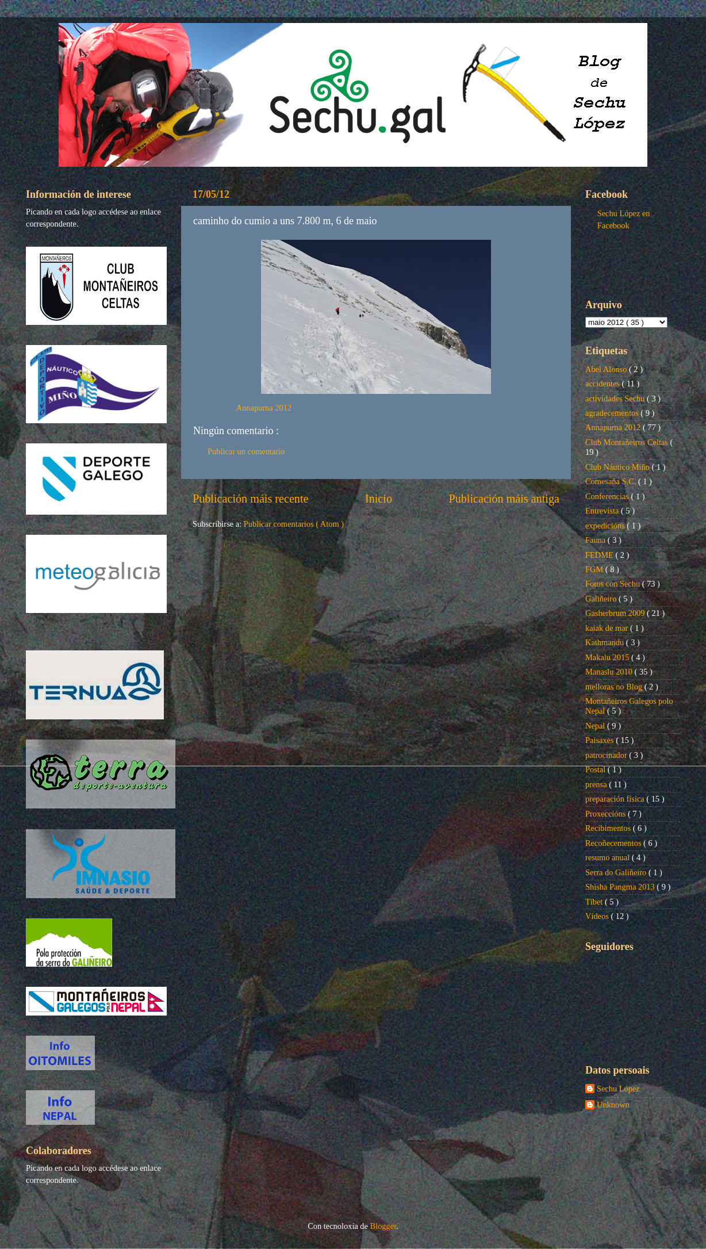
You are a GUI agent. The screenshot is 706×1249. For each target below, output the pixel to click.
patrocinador (607, 755)
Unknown (613, 1104)
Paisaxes (600, 740)
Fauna (596, 540)
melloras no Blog (614, 686)
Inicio (378, 498)
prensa (597, 784)
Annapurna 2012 (263, 407)
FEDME (600, 555)
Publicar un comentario (246, 451)
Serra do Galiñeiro (617, 872)
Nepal (596, 725)
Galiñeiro (602, 598)
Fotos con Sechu (613, 583)
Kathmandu (605, 642)
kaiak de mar (607, 628)
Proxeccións (606, 813)
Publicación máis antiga (503, 498)
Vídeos (598, 916)
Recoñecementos (614, 843)
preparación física (615, 798)
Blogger (383, 1226)
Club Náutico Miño (618, 467)
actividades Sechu (616, 398)
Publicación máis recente (250, 498)
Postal (596, 769)
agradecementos (612, 412)
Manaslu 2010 (610, 671)
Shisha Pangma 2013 (621, 886)
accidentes (603, 383)
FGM (595, 569)
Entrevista (603, 510)
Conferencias (608, 496)
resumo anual (608, 857)
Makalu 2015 (608, 657)
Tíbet (595, 901)
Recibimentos (609, 828)
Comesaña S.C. (611, 481)
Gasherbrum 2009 (616, 613)
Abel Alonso (607, 369)
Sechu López (618, 1088)
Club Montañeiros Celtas (627, 442)
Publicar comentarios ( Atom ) (294, 523)
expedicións (606, 525)
